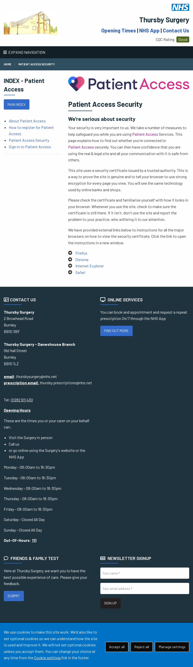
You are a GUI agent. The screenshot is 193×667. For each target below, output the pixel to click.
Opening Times (118, 30)
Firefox (81, 253)
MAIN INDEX (16, 104)
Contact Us (176, 30)
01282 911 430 (22, 399)
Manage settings (172, 647)
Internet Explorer (89, 265)
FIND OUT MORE (116, 330)
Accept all (117, 647)
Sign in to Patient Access (30, 146)
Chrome (81, 259)
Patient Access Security (36, 64)
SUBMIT (14, 596)
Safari (80, 272)
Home (7, 64)
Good (182, 39)
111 (34, 540)
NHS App (149, 30)
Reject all (141, 647)
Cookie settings (47, 657)
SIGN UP (110, 603)
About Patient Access (27, 120)
